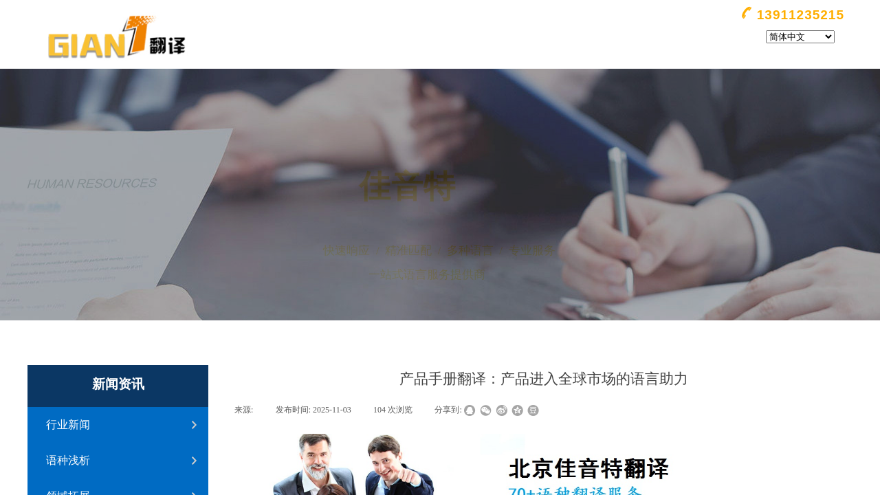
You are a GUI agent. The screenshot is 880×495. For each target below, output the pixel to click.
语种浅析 (68, 460)
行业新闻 (68, 424)
